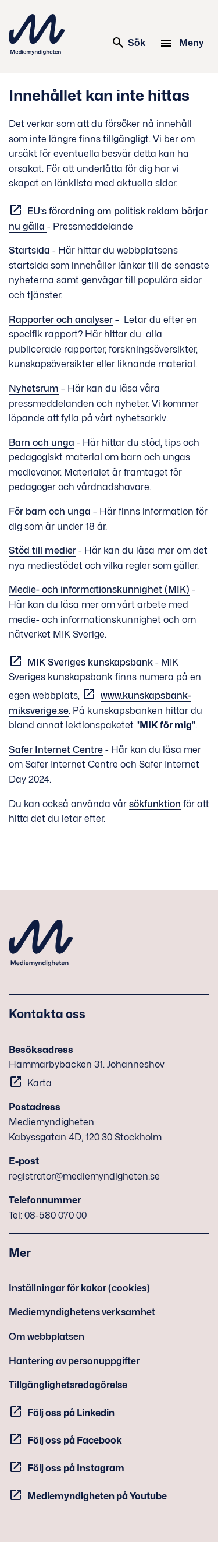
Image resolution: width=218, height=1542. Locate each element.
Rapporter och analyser (61, 319)
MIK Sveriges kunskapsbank (90, 662)
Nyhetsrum (34, 388)
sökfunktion (155, 803)
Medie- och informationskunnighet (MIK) (99, 589)
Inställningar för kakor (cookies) (79, 1288)
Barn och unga (41, 442)
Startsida (29, 250)
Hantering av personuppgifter (74, 1361)
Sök (128, 43)
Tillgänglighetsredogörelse (68, 1384)
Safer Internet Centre (56, 749)
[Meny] (183, 43)
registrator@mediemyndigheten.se (84, 1176)
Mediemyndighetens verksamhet (82, 1312)
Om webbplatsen (46, 1336)
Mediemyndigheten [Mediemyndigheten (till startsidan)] (37, 34)
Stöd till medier (42, 550)
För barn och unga (50, 511)
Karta (39, 1083)
